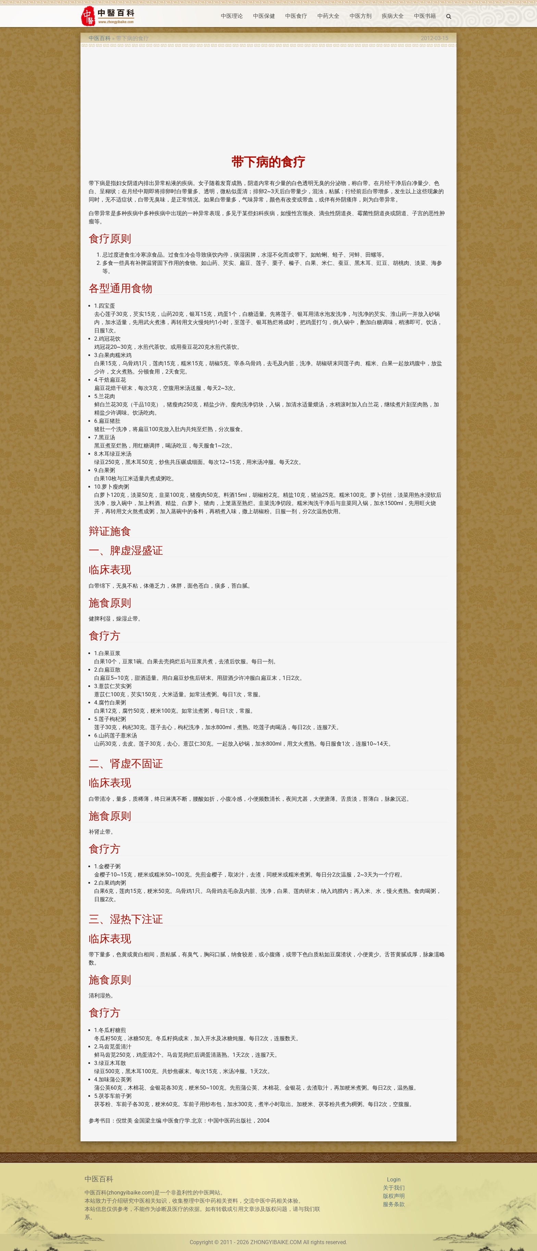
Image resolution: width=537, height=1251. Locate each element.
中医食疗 (296, 16)
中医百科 (100, 38)
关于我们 (394, 1188)
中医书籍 (425, 16)
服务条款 (394, 1204)
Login (394, 1179)
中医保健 (264, 16)
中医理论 (232, 16)
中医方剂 (361, 16)
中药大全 (328, 16)
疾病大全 (393, 16)
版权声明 (394, 1196)
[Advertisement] (268, 99)
